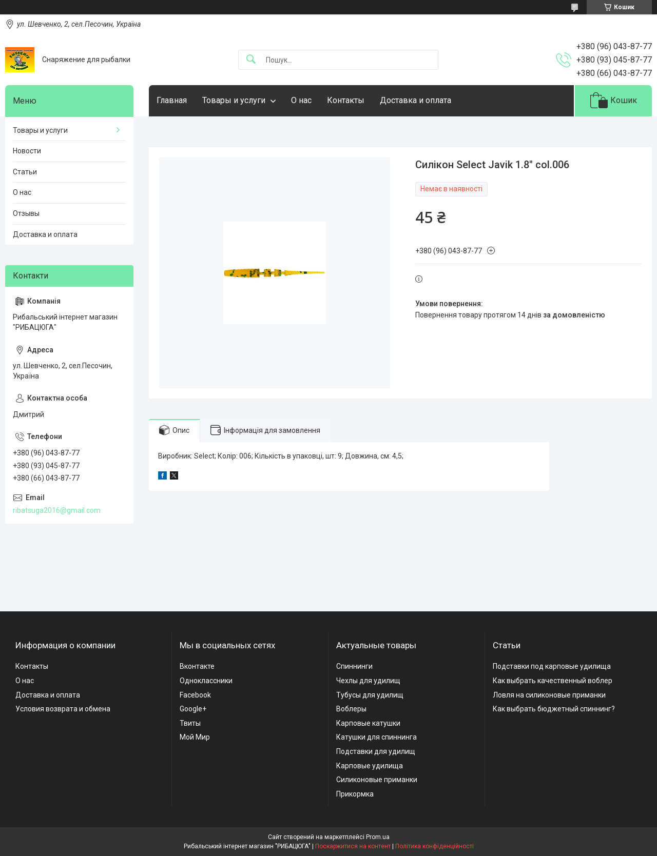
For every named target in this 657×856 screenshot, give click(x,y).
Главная (172, 100)
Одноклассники (206, 680)
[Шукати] (251, 60)
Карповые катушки (368, 723)
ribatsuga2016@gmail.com (57, 510)
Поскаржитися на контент (353, 846)
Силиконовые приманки (376, 779)
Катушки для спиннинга (376, 737)
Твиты (190, 723)
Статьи (25, 172)
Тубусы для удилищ (369, 695)
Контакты (345, 100)
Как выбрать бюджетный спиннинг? (554, 709)
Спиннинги (354, 666)
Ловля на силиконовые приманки (549, 695)
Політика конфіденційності (434, 846)
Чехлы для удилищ (368, 680)
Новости (27, 151)
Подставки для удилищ (375, 751)
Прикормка (355, 794)
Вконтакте (197, 666)
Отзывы (26, 213)
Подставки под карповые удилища (552, 666)
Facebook (195, 695)
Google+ (193, 709)
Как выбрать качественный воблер (552, 680)
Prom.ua (378, 837)
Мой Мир (195, 737)
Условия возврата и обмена (62, 709)
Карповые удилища (369, 766)
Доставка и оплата (415, 100)
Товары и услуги (233, 100)
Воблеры (351, 709)
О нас (301, 100)
